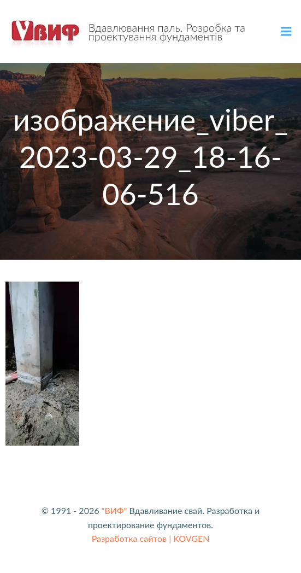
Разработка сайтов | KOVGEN (151, 538)
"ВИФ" (114, 510)
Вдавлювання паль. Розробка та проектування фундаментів (166, 31)
